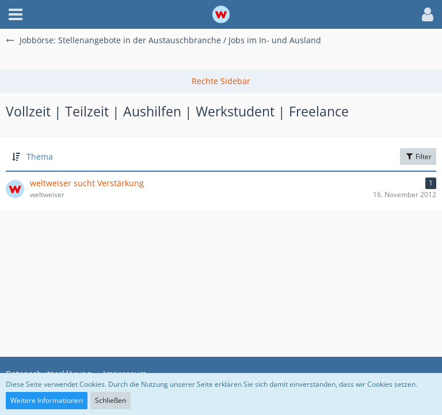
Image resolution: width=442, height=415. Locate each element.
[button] (15, 14)
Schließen (110, 400)
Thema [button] (39, 156)
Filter (418, 156)
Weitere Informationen (46, 400)
